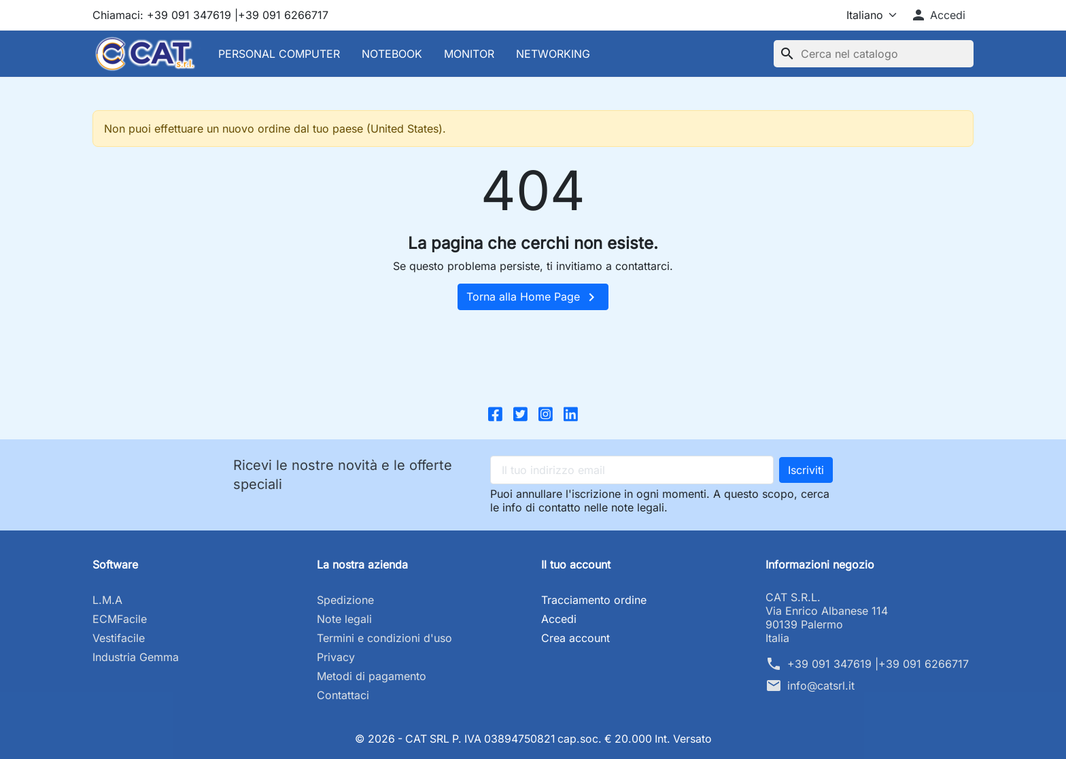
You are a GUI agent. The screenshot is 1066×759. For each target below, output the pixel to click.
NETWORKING (553, 54)
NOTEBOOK (392, 54)
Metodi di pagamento (371, 676)
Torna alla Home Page (533, 297)
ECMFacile (119, 619)
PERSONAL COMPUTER (279, 54)
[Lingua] (859, 15)
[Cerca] (874, 53)
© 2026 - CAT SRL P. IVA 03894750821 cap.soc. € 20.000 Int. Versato (533, 738)
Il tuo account (576, 564)
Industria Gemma (135, 657)
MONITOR (469, 54)
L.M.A (107, 600)
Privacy (336, 657)
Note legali (344, 619)
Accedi (559, 619)
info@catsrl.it (821, 685)
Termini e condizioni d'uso (384, 638)
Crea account (575, 638)
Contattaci (343, 695)
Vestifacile (118, 638)
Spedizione (345, 600)
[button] (938, 15)
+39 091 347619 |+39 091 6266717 (878, 664)
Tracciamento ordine (594, 600)
